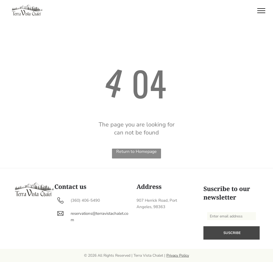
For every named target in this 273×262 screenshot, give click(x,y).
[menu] (261, 11)
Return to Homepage (136, 151)
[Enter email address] (231, 216)
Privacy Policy (177, 255)
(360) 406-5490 (85, 200)
